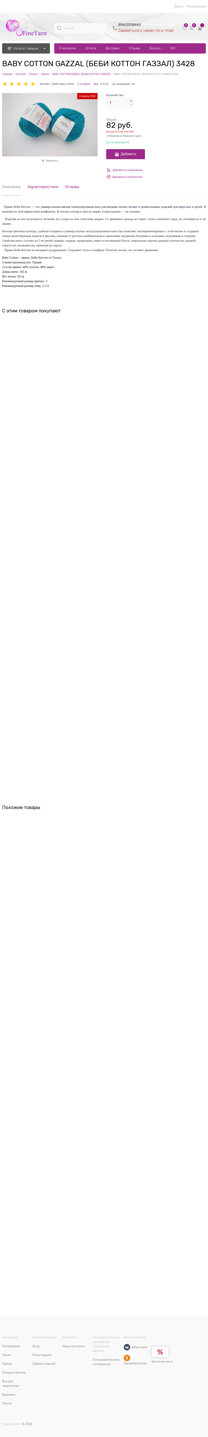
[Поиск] (59, 28)
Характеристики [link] (42, 187)
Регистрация (196, 6)
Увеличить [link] (52, 160)
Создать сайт (11, 1424)
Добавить (128, 154)
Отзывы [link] (72, 187)
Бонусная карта (162, 1361)
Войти (179, 6)
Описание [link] (11, 187)
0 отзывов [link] (84, 83)
